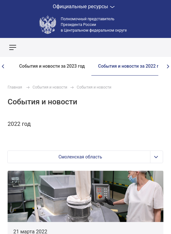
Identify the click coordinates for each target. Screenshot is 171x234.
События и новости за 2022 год (131, 66)
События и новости (50, 87)
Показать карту (147, 47)
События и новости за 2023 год (52, 66)
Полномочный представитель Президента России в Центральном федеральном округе (94, 25)
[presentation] (3, 66)
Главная (15, 87)
